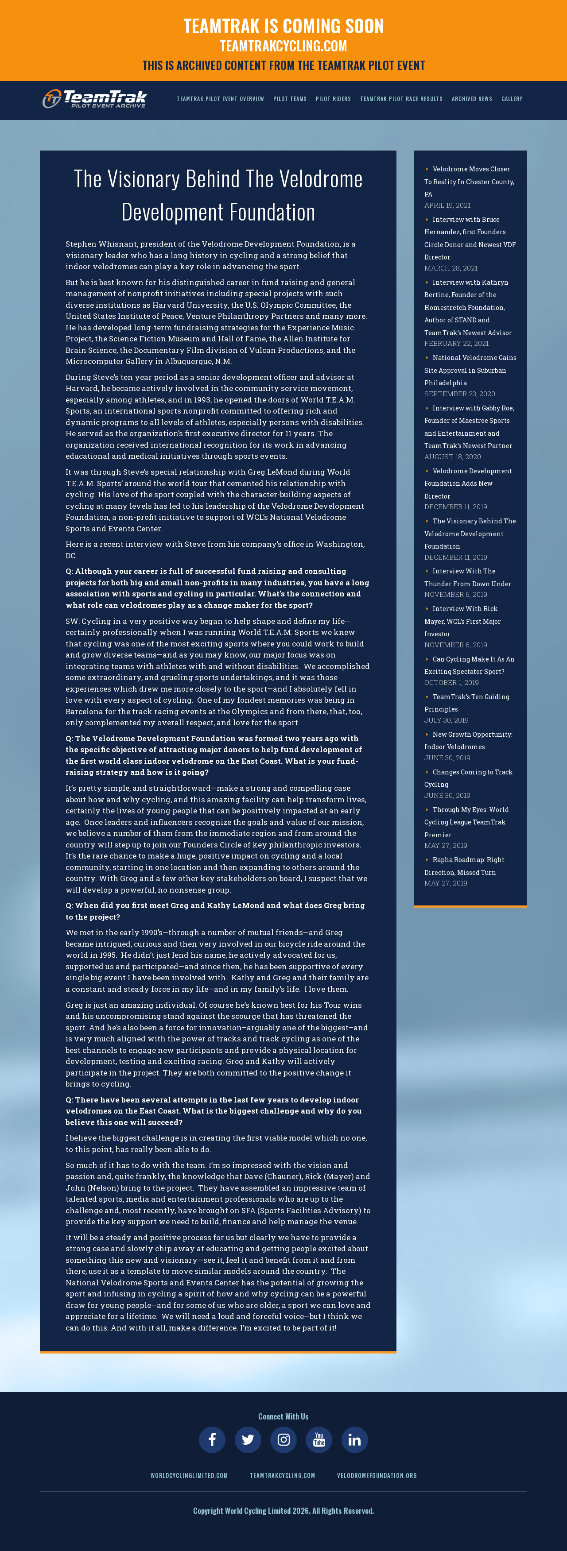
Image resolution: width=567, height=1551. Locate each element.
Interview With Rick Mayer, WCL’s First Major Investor (462, 621)
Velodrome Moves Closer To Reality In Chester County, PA (469, 181)
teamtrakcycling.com (283, 46)
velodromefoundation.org (377, 1475)
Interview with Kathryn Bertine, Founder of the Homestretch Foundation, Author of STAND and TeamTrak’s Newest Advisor (468, 307)
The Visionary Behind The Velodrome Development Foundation (470, 533)
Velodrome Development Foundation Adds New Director (468, 483)
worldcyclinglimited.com (189, 1475)
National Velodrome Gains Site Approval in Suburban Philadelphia (470, 370)
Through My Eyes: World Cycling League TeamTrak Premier (466, 822)
